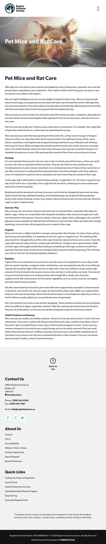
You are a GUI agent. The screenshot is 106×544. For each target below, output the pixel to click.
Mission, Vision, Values (16, 447)
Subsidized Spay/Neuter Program (21, 491)
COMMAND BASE (67, 539)
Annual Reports (12, 456)
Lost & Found (11, 482)
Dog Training (11, 495)
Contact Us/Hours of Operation (20, 477)
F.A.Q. (8, 438)
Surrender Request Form (16, 499)
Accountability (12, 443)
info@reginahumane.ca (23, 409)
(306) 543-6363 (20, 400)
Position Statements (14, 452)
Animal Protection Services (18, 486)
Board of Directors (13, 461)
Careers (8, 434)
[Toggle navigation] (98, 8)
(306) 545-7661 (17, 403)
